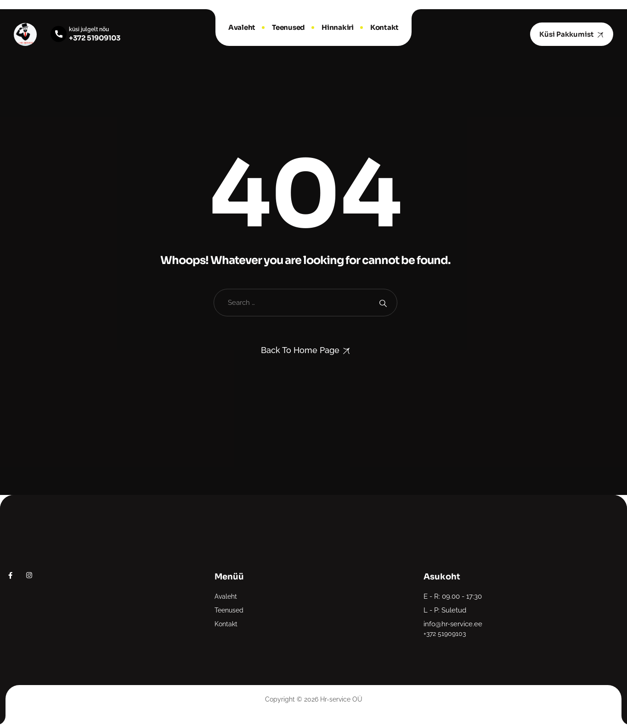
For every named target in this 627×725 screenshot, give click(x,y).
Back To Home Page (300, 350)
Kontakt (384, 27)
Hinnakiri (338, 27)
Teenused (288, 27)
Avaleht (241, 27)
